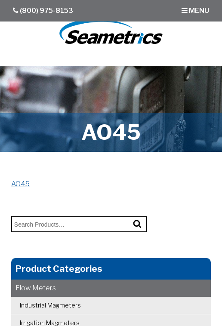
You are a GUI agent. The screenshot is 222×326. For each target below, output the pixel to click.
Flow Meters (35, 288)
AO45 (20, 184)
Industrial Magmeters (50, 305)
